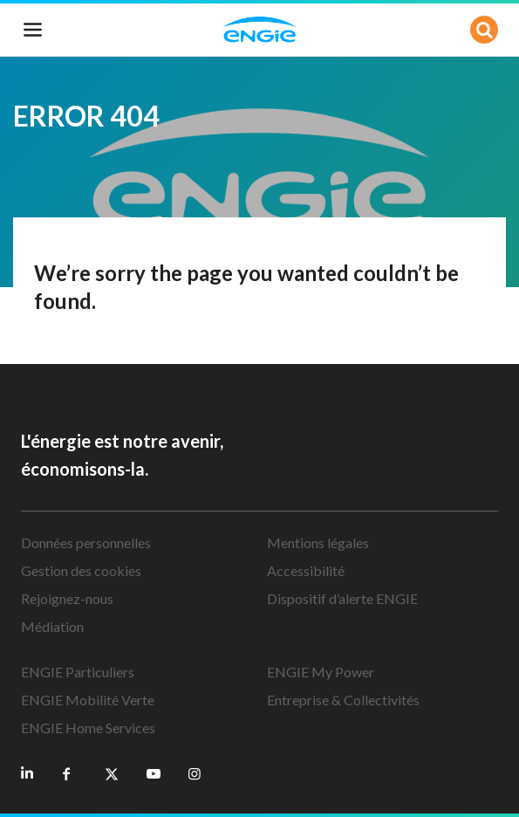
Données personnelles (86, 542)
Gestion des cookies (81, 570)
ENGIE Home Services (88, 727)
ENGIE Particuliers (77, 671)
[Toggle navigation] (33, 29)
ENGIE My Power (320, 671)
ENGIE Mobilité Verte (87, 699)
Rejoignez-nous (67, 598)
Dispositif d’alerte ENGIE (342, 598)
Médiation (52, 626)
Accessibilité (306, 570)
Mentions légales (318, 542)
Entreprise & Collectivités (343, 699)
